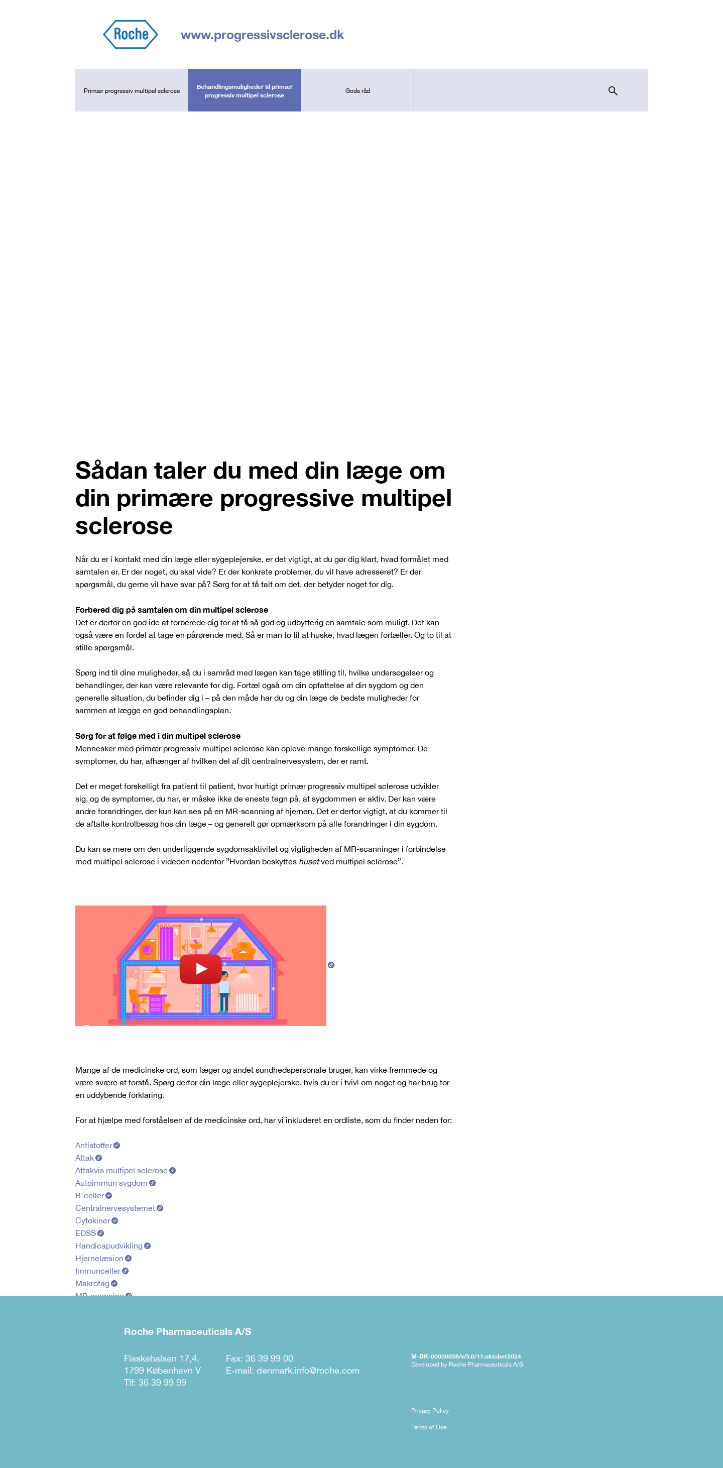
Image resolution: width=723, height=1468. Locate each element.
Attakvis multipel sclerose (121, 1170)
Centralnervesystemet (115, 1207)
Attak (84, 1157)
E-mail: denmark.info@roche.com (292, 1370)
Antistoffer (93, 1145)
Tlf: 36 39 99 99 (155, 1382)
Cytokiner (92, 1220)
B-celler (89, 1195)
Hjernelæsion (99, 1258)
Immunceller (97, 1270)
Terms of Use (428, 1427)
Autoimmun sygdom (111, 1182)
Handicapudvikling (109, 1245)
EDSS (85, 1232)
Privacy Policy (430, 1410)
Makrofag (92, 1283)
